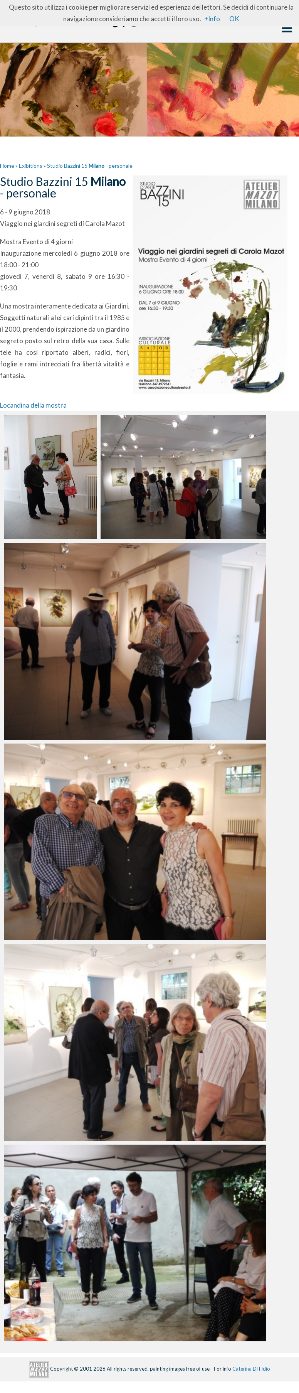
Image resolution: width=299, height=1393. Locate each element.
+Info (212, 19)
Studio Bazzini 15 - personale (90, 165)
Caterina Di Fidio (251, 1368)
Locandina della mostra (33, 405)
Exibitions (30, 165)
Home (7, 165)
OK (234, 19)
